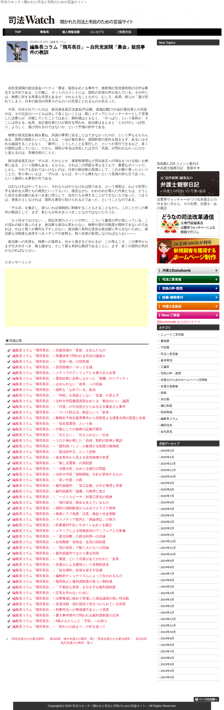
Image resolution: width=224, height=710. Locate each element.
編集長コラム (58, 41)
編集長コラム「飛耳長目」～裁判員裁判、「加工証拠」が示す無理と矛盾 (67, 485)
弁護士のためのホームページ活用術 (184, 379)
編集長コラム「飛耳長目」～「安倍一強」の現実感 (50, 361)
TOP (18, 32)
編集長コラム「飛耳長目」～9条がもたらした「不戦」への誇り (60, 621)
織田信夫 (166, 425)
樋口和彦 (166, 405)
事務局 (44, 32)
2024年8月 (167, 567)
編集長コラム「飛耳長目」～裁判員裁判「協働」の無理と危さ (59, 491)
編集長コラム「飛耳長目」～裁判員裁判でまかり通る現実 (55, 553)
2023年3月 (167, 677)
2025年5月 (167, 509)
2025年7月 (167, 496)
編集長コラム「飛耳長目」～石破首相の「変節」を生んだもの (59, 350)
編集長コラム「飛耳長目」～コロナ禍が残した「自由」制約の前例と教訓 (67, 440)
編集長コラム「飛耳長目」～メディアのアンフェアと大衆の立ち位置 (64, 373)
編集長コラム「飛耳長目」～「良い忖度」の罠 (47, 480)
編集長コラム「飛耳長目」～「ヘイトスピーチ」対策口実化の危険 (62, 497)
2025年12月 (168, 463)
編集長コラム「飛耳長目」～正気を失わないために (50, 592)
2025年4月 (167, 515)
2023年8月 (167, 644)
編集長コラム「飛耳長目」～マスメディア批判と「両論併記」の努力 (64, 519)
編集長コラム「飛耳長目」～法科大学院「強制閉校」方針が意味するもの (67, 474)
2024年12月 (168, 541)
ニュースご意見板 (172, 334)
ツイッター (175, 7)
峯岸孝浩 (166, 360)
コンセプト (97, 32)
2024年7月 (167, 573)
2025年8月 (167, 489)
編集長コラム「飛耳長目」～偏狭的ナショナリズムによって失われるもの (67, 576)
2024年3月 (167, 599)
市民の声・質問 (171, 373)
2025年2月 (167, 528)
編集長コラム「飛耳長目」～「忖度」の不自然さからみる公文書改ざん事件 (69, 406)
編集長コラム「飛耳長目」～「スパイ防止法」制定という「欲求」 (62, 412)
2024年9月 (167, 560)
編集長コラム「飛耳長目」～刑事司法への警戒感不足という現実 (60, 609)
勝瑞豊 (165, 341)
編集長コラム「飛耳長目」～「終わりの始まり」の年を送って (59, 626)
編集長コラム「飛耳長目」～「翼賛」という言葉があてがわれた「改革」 (67, 559)
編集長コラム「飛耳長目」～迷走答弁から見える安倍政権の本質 (60, 457)
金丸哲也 (166, 431)
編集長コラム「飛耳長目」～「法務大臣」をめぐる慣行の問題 (59, 468)
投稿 (163, 392)
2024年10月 (168, 554)
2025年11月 (168, 470)
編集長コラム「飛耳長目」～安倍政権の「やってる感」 (54, 367)
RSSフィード (211, 7)
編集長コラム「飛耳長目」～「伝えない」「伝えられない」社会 (60, 435)
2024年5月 (167, 586)
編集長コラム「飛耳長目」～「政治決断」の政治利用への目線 (59, 536)
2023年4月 (167, 670)
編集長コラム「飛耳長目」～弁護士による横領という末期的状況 (60, 564)
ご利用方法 (123, 32)
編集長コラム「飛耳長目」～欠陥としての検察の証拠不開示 (57, 429)
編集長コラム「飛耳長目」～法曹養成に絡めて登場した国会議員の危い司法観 (70, 598)
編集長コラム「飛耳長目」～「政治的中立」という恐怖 (54, 451)
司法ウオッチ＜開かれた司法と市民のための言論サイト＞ (110, 705)
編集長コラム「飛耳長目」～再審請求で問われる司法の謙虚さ (59, 356)
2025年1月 (167, 534)
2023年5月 (167, 664)
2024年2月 (167, 606)
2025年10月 (168, 476)
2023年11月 (168, 625)
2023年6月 (167, 657)
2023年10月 (168, 632)
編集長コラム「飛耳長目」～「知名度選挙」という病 (52, 423)
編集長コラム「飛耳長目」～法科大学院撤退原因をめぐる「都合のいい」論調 (70, 401)
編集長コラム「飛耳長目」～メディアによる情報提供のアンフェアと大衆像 (69, 530)
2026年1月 (167, 457)
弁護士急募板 (169, 386)
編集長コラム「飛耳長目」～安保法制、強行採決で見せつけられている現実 (69, 604)
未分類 (165, 399)
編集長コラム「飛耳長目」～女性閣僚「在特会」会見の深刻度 (59, 542)
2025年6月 (167, 502)
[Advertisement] (77, 297)
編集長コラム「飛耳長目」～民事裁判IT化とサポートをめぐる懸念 (62, 525)
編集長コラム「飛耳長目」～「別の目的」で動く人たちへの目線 (60, 547)
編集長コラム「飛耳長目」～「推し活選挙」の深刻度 (52, 463)
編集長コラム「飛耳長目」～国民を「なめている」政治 (54, 389)
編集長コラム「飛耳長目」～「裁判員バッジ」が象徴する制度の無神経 (65, 446)
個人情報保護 (71, 32)
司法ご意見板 (169, 354)
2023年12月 (168, 619)
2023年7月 (167, 651)
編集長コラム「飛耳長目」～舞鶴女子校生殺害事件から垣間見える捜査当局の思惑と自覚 (79, 418)
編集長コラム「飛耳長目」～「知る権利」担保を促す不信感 (57, 570)
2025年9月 (167, 483)
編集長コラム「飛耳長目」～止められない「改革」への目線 (57, 384)
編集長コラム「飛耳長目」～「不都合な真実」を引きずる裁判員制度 (64, 587)
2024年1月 (167, 612)
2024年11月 (168, 547)
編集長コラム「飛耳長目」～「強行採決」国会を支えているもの (60, 502)
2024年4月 (167, 593)
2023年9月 (167, 638)
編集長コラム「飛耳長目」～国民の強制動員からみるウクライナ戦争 (64, 508)
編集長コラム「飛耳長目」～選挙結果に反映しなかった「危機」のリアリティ (70, 378)
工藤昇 (165, 366)
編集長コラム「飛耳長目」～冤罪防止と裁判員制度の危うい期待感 (62, 581)
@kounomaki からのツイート (179, 322)
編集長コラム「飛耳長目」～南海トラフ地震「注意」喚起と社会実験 (64, 514)
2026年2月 (167, 450)
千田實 (165, 347)
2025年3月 (167, 521)
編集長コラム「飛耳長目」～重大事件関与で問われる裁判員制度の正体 (65, 615)
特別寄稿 (166, 412)
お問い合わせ (193, 7)
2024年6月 (167, 580)
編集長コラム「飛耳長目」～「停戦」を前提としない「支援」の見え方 (65, 395)
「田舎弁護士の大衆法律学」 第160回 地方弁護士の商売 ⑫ (51, 638)
